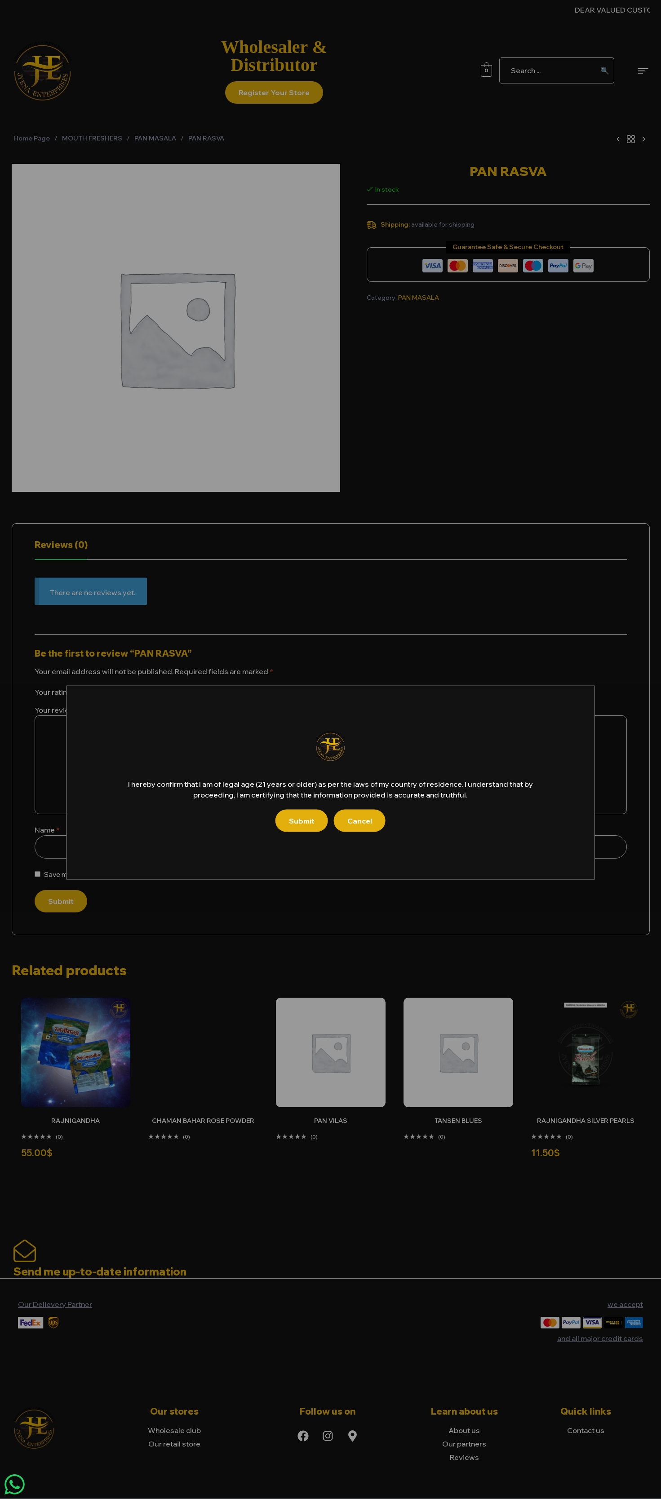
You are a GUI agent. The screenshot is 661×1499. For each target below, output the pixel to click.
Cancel (359, 820)
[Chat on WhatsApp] (14, 1484)
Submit (302, 820)
